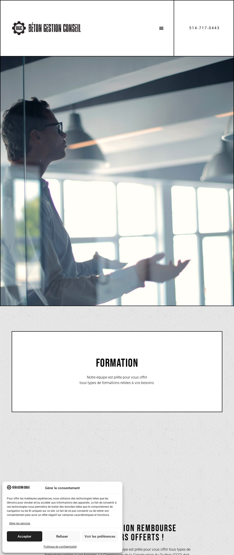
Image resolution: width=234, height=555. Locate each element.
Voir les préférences (100, 536)
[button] (161, 28)
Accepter (24, 536)
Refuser (62, 536)
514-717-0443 (204, 28)
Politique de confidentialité (60, 546)
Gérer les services (19, 523)
